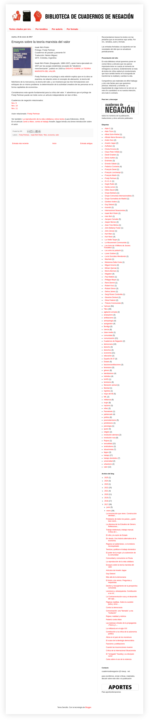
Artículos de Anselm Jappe (116, 570)
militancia (107, 400)
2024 (106, 481)
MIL (105, 397)
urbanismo (108, 464)
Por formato (72, 29)
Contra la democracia (114, 608)
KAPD (106, 379)
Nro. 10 (14, 106)
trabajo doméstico (110, 458)
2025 (106, 478)
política (106, 417)
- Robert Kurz (109, 286)
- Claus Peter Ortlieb (111, 152)
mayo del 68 (108, 394)
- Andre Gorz (109, 140)
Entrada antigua (86, 143)
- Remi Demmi (109, 283)
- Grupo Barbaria (110, 193)
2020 (106, 494)
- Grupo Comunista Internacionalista (117, 196)
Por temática (42, 29)
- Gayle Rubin (109, 184)
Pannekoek (108, 411)
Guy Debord (110, 574)
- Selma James (109, 291)
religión (106, 432)
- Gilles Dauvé (109, 190)
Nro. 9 (14, 103)
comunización (109, 338)
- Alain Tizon (108, 131)
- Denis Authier (109, 158)
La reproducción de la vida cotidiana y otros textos (44, 119)
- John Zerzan (109, 231)
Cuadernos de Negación (113, 341)
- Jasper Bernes (110, 222)
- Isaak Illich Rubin (36, 135)
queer (106, 429)
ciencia (106, 330)
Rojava (106, 441)
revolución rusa (109, 438)
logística (107, 391)
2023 (106, 484)
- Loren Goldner (110, 253)
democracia (108, 344)
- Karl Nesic (108, 237)
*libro (45, 135)
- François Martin (110, 175)
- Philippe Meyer (110, 280)
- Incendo (107, 207)
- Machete (107, 259)
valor (57, 135)
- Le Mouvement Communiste (115, 243)
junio (108, 507)
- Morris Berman (110, 271)
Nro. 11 (14, 108)
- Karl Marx (108, 234)
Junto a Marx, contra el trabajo (36, 122)
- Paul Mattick (109, 277)
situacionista (108, 449)
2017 (106, 504)
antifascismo (108, 318)
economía (51, 135)
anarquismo (108, 315)
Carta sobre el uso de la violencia (118, 659)
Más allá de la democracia (116, 577)
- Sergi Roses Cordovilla (113, 294)
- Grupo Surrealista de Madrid (115, 199)
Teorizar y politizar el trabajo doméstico (121, 549)
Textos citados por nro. (20, 29)
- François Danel (110, 169)
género (106, 370)
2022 (106, 488)
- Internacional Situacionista (114, 210)
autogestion (108, 324)
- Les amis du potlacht (112, 250)
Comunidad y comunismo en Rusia (119, 558)
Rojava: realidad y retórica (116, 616)
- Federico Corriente (111, 167)
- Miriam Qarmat (110, 268)
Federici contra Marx (114, 620)
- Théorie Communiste (112, 303)
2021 (106, 491)
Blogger (88, 707)
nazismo (107, 406)
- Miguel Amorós (110, 265)
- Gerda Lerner (109, 187)
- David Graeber (110, 155)
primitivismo (108, 423)
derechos (107, 350)
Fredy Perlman (33, 114)
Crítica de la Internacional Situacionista (121, 651)
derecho (107, 347)
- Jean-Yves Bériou (111, 225)
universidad (108, 461)
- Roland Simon (110, 288)
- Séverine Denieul (111, 297)
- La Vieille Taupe (110, 240)
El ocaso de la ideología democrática (120, 641)
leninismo (107, 382)
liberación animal (110, 385)
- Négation (108, 274)
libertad (106, 388)
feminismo (108, 368)
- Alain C (107, 129)
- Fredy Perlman (23, 135)
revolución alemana (111, 435)
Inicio (54, 143)
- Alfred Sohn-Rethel (111, 134)
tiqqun (106, 452)
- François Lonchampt (112, 172)
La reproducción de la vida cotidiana (120, 562)
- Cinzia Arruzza (110, 149)
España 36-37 (109, 359)
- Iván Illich (108, 216)
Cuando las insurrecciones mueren (119, 647)
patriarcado (108, 414)
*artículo (107, 306)
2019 (106, 498)
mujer (106, 403)
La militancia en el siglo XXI (116, 628)
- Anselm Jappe (110, 143)
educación (108, 356)
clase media (108, 332)
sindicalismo (108, 446)
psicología (108, 426)
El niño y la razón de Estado (116, 535)
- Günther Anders (110, 202)
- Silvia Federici (110, 300)
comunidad (108, 335)
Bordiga (107, 326)
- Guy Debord (109, 205)
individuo (107, 376)
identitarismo (109, 373)
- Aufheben (108, 146)
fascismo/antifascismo (112, 365)
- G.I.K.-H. (108, 181)
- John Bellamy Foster (112, 228)
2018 (106, 501)
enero (108, 511)
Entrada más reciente (20, 143)
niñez (106, 408)
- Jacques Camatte (111, 219)
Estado (106, 362)
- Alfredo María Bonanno (113, 137)
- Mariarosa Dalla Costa (113, 262)
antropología (108, 321)
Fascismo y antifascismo (115, 644)
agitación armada (110, 312)
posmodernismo (110, 420)
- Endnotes (108, 161)
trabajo (106, 455)
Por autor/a (57, 29)
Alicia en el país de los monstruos (119, 637)
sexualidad (108, 444)
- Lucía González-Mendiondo (115, 256)
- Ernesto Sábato (110, 164)
